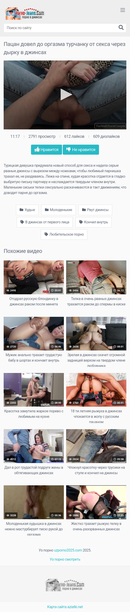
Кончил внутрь (93, 222)
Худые (27, 210)
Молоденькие (58, 210)
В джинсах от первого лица (44, 222)
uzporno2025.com (68, 550)
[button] (65, 94)
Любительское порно (64, 234)
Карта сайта (57, 607)
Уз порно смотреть (65, 559)
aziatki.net (75, 607)
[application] (65, 94)
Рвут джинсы (95, 210)
